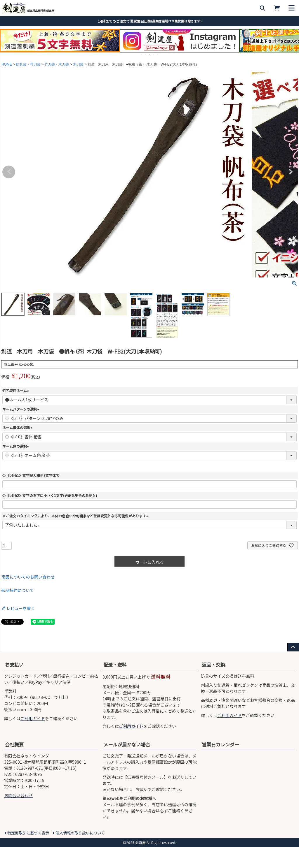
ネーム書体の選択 (18, 427)
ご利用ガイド (32, 718)
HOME (6, 64)
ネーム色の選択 (16, 446)
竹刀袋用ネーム (16, 390)
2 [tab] (145, 54)
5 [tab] (158, 54)
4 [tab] (153, 54)
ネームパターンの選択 (21, 409)
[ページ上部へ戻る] (293, 647)
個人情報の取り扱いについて (80, 833)
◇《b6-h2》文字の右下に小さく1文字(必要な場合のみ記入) (49, 495)
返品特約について (17, 590)
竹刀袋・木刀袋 (56, 64)
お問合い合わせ (18, 795)
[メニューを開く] (291, 8)
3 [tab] (149, 54)
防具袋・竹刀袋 (28, 64)
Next (290, 172)
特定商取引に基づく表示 (28, 833)
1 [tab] (141, 54)
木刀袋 (78, 64)
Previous (8, 172)
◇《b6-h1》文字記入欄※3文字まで (31, 475)
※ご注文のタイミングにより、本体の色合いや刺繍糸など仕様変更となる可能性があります (76, 515)
